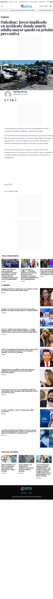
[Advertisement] (19, 235)
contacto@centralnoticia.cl (19, 496)
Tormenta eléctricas (23, 1)
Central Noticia (20, 92)
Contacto (24, 493)
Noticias (5, 17)
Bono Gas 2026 (34, 1)
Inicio (30, 493)
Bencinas (11, 1)
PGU (16, 1)
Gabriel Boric (42, 1)
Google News (44, 6)
